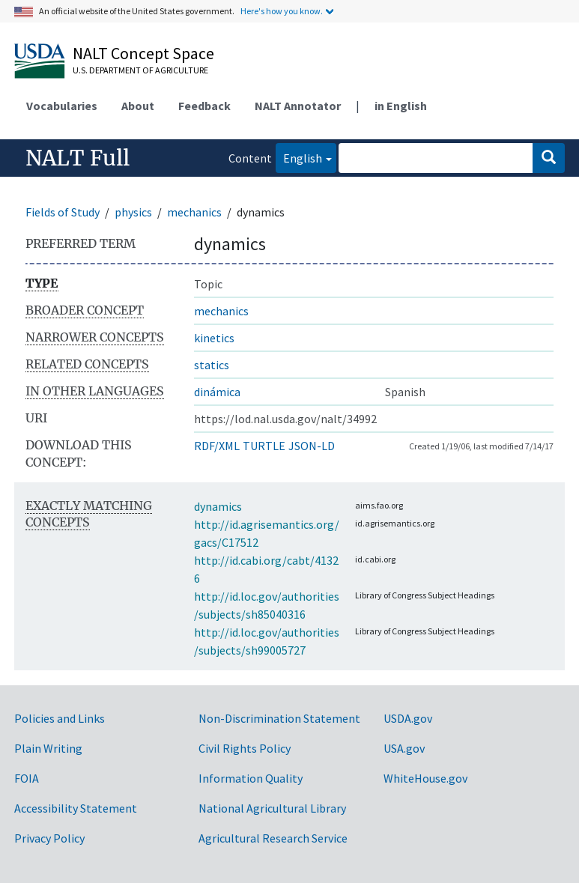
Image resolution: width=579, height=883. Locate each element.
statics (211, 364)
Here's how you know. (281, 10)
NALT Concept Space (143, 53)
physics (133, 211)
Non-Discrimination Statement (279, 718)
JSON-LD (311, 445)
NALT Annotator (298, 105)
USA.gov (404, 748)
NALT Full (77, 158)
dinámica (217, 391)
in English (401, 105)
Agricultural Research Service (273, 838)
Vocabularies (61, 105)
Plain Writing (48, 748)
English (299, 157)
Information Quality (250, 778)
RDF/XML (217, 445)
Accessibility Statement (75, 808)
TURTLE (264, 445)
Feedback (204, 105)
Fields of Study (62, 211)
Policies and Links (59, 718)
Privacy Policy (49, 838)
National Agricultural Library (272, 808)
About (137, 105)
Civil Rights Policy (244, 748)
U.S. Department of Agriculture (140, 70)
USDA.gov (408, 718)
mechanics (194, 211)
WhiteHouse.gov (425, 778)
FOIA (26, 778)
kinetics (214, 337)
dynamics (218, 506)
